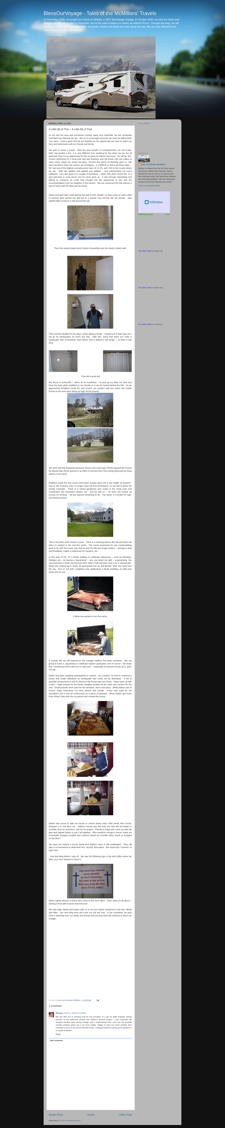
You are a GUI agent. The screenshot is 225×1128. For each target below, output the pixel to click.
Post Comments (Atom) (71, 1121)
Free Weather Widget (154, 202)
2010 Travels (146, 324)
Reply (58, 1034)
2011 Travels (146, 287)
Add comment (56, 1040)
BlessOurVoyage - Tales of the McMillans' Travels (100, 13)
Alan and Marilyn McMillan (153, 164)
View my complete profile (149, 186)
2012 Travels (146, 251)
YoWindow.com (145, 214)
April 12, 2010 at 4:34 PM (75, 1013)
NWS (167, 214)
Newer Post (56, 1114)
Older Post (125, 1114)
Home (90, 1114)
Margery (59, 1013)
